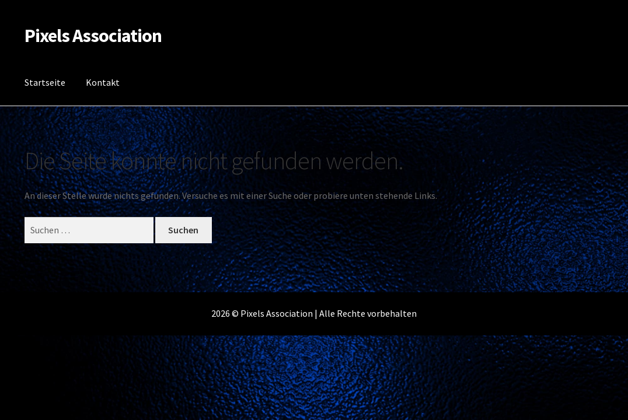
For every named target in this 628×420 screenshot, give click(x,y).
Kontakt (103, 82)
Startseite (45, 82)
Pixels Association (93, 35)
